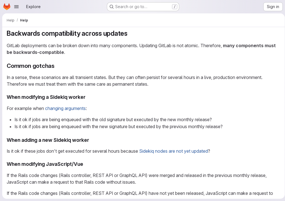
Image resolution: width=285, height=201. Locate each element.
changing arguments (65, 108)
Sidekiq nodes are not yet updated (173, 151)
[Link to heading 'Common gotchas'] (58, 65)
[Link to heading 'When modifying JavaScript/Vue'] (86, 164)
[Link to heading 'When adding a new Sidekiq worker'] (92, 140)
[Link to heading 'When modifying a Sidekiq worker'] (88, 97)
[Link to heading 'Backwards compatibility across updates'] (131, 33)
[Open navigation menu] (16, 6)
